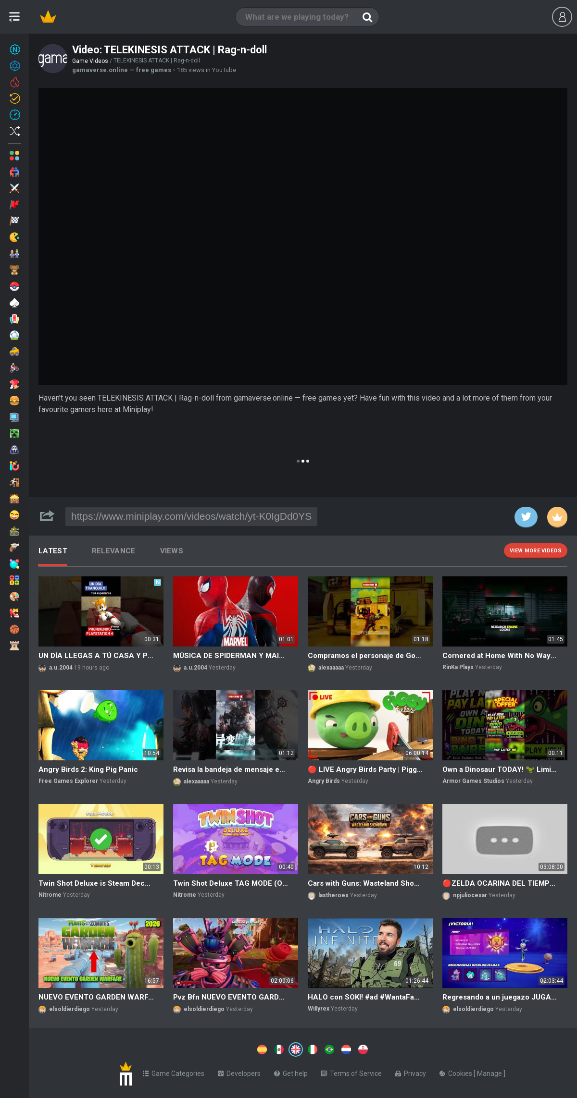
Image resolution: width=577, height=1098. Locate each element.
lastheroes (333, 895)
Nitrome (50, 895)
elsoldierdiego (69, 1009)
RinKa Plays (458, 667)
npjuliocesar (470, 895)
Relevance (114, 551)
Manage (490, 1071)
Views (172, 551)
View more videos (536, 551)
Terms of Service (351, 1071)
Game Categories (173, 1071)
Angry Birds (324, 781)
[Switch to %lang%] (208, 1048)
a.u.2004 (61, 668)
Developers (239, 1071)
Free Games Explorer (68, 781)
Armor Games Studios (473, 781)
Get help (291, 1071)
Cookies (456, 1071)
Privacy (410, 1071)
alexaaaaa (331, 668)
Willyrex (318, 1009)
